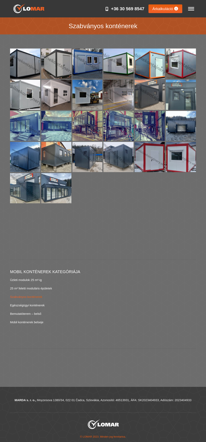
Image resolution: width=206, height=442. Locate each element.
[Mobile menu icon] (191, 9)
